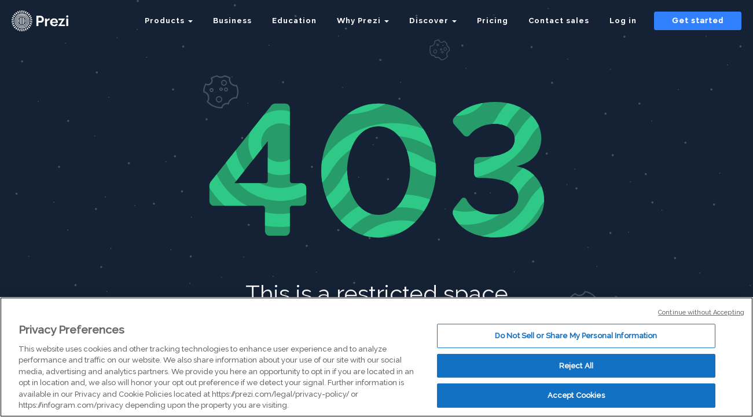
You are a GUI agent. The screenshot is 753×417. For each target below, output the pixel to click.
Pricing (492, 20)
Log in (623, 20)
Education (294, 20)
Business (232, 20)
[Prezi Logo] (55, 20)
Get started (697, 20)
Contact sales (558, 20)
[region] (376, 357)
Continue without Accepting (701, 312)
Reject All (576, 365)
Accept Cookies (576, 395)
